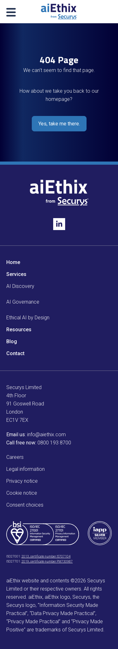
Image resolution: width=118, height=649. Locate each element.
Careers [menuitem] (15, 457)
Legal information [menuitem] (25, 469)
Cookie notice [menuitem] (21, 493)
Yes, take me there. (59, 124)
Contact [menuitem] (15, 353)
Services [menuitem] (16, 274)
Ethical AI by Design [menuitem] (27, 318)
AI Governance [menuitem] (22, 302)
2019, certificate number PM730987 (47, 561)
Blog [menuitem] (11, 341)
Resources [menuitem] (18, 330)
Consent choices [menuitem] (24, 505)
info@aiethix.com (46, 434)
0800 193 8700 (54, 443)
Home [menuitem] (13, 262)
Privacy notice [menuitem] (22, 481)
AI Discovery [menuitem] (20, 286)
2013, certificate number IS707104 (45, 556)
